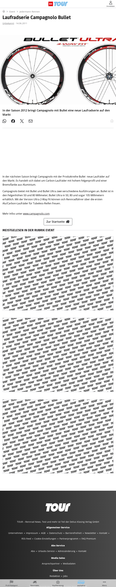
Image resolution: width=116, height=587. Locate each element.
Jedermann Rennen (30, 11)
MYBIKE (105, 558)
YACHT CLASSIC (33, 558)
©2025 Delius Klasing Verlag (57, 572)
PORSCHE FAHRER (84, 564)
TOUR (95, 558)
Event (12, 11)
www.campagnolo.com (36, 169)
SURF (78, 558)
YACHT (18, 558)
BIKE (86, 558)
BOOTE (48, 558)
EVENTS (100, 564)
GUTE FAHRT (19, 564)
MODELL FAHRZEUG (39, 564)
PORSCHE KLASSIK (62, 564)
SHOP (9, 558)
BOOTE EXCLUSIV (64, 558)
